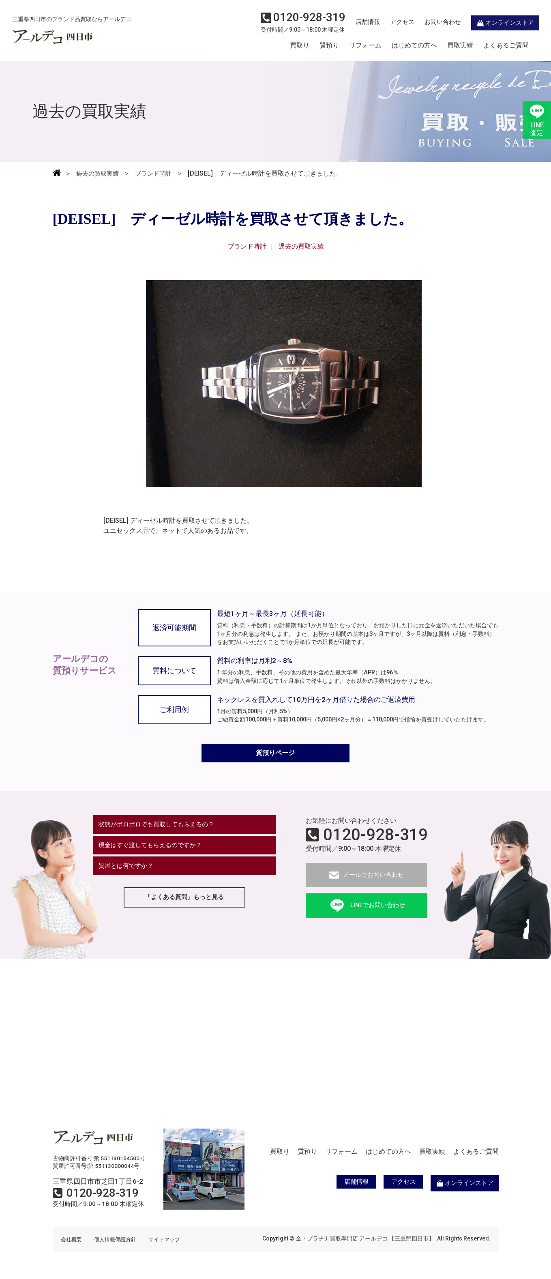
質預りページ (275, 754)
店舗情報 (356, 22)
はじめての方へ (414, 46)
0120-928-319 (375, 837)
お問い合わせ (431, 22)
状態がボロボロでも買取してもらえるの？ (161, 827)
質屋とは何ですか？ (128, 872)
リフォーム (365, 46)
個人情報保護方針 (118, 1241)
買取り (299, 46)
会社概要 (72, 1241)
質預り (329, 46)
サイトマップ (170, 1241)
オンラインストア (494, 22)
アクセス (391, 22)
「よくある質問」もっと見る (184, 904)
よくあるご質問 (506, 46)
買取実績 (460, 46)
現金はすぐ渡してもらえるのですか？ (154, 850)
